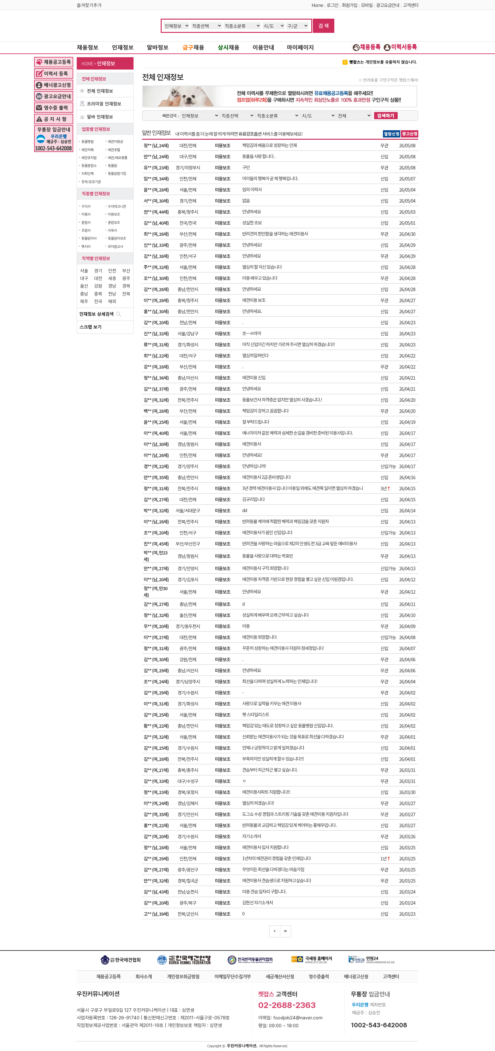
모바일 (367, 5)
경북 (126, 285)
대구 (84, 278)
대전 (98, 278)
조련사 (86, 230)
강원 (98, 285)
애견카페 (87, 149)
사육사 (112, 230)
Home (317, 5)
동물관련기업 (117, 173)
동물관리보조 (117, 238)
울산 (84, 285)
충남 (84, 293)
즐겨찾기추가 (89, 5)
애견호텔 (114, 149)
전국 (98, 301)
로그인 (332, 5)
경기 (98, 270)
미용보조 (114, 214)
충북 (98, 293)
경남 (112, 285)
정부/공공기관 (91, 181)
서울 (84, 270)
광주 (126, 278)
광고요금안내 (387, 5)
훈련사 (86, 222)
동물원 (112, 165)
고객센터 (410, 5)
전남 (112, 293)
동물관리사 (89, 238)
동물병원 (87, 141)
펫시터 (86, 246)
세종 (112, 278)
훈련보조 (114, 222)
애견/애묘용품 (117, 157)
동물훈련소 (89, 165)
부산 (126, 270)
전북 (126, 293)
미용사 (86, 214)
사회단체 (87, 173)
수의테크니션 (117, 206)
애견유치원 (89, 157)
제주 (84, 301)
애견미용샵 (115, 141)
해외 (112, 301)
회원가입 (349, 5)
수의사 (86, 206)
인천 (112, 270)
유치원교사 (115, 246)
